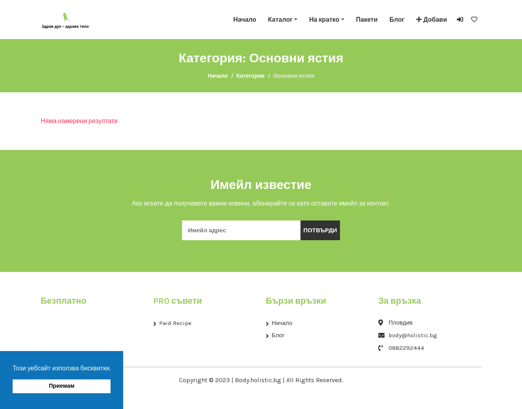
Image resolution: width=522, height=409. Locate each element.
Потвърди (320, 230)
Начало (244, 19)
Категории (251, 76)
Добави (431, 19)
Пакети (367, 19)
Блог (396, 19)
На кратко (324, 19)
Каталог (280, 19)
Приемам (62, 386)
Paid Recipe (175, 323)
